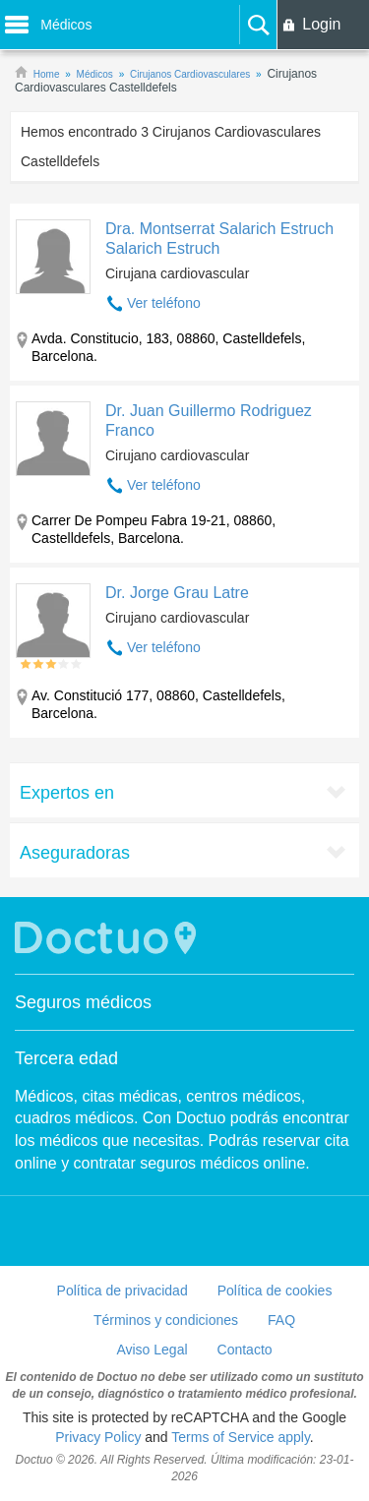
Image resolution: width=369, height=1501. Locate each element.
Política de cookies (275, 1290)
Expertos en (67, 793)
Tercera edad (66, 1058)
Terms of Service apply (240, 1437)
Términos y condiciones (165, 1320)
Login (321, 24)
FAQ (281, 1320)
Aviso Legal (151, 1349)
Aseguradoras (75, 853)
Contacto (245, 1349)
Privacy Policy (98, 1437)
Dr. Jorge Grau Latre (177, 592)
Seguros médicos (83, 1002)
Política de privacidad (122, 1290)
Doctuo (108, 938)
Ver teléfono (164, 303)
